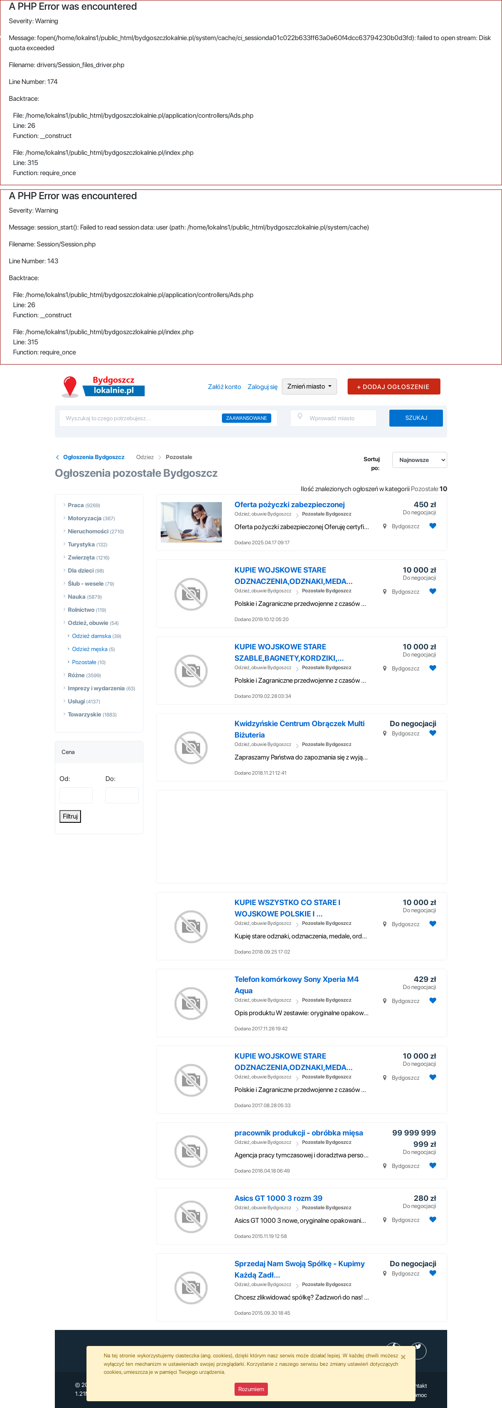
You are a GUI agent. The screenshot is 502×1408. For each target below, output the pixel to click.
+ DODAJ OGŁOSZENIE (393, 387)
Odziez (145, 457)
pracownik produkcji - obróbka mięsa (299, 1132)
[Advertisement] (319, 837)
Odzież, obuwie (88, 622)
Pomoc (418, 1395)
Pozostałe (84, 662)
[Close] (403, 1356)
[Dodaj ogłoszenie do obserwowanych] (431, 526)
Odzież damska (91, 635)
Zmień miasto (307, 386)
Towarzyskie (84, 714)
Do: (110, 779)
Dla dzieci (81, 570)
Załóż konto (224, 387)
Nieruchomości (88, 531)
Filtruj (70, 816)
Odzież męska (90, 649)
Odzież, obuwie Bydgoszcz (263, 514)
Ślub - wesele (86, 583)
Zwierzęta (81, 557)
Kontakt (417, 1385)
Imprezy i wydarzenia (96, 688)
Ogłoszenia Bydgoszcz (93, 457)
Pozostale (179, 457)
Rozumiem (251, 1389)
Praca (76, 505)
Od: (64, 779)
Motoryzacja (85, 518)
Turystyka (81, 544)
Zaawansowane (246, 418)
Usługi (76, 701)
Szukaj (416, 417)
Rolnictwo (81, 609)
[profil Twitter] (418, 1351)
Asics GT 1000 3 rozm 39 (279, 1198)
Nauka (77, 596)
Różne (76, 675)
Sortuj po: (372, 463)
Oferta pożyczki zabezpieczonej (290, 504)
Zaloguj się (263, 387)
